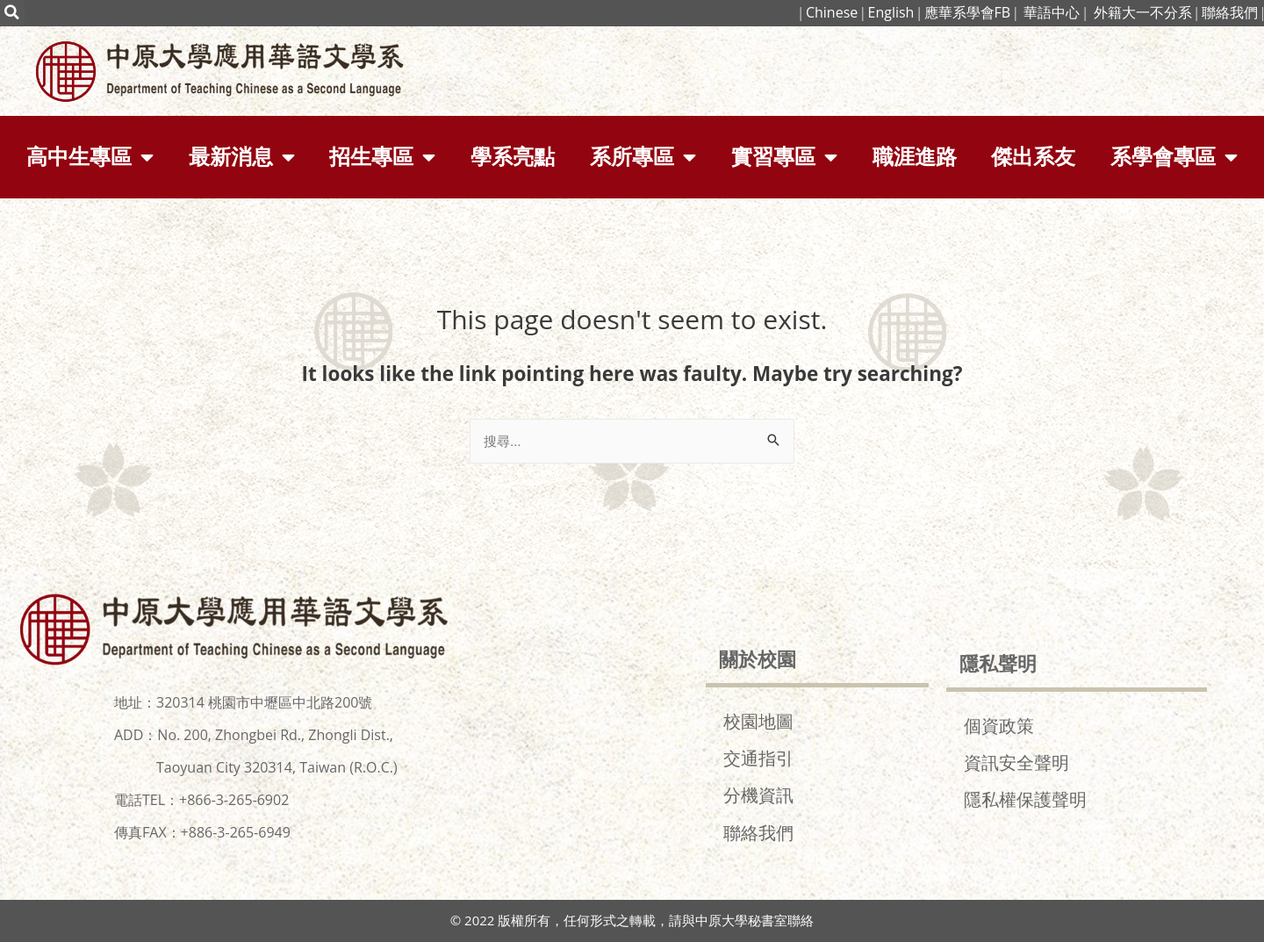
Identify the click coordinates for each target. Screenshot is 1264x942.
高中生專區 (90, 157)
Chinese (830, 12)
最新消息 (242, 157)
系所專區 (643, 157)
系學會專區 (1174, 157)
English (890, 12)
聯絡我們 (1230, 12)
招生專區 (382, 157)
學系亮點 (512, 157)
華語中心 (1051, 12)
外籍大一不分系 (1143, 12)
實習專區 (784, 157)
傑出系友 (1033, 157)
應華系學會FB (967, 12)
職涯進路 (915, 157)
